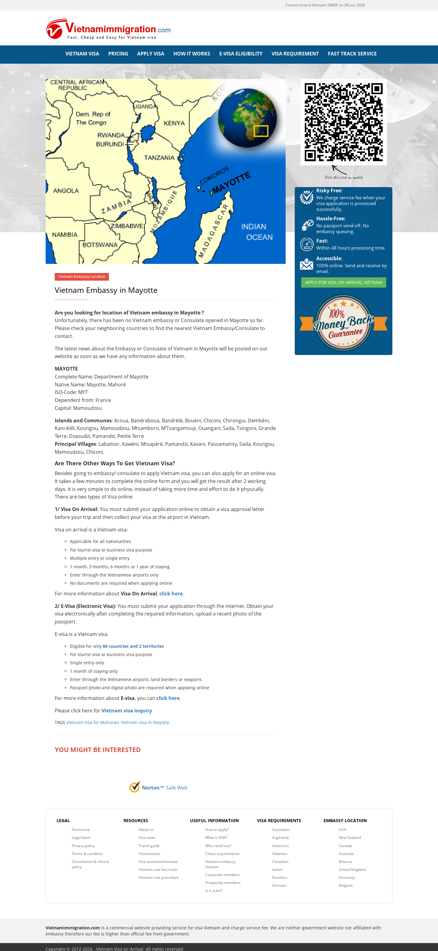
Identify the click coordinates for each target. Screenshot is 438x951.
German (279, 881)
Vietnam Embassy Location (82, 272)
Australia (346, 849)
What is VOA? (216, 833)
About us (146, 825)
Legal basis (81, 833)
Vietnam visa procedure (159, 873)
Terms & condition (87, 849)
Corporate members (222, 870)
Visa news (147, 833)
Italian (277, 865)
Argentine (280, 833)
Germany (347, 873)
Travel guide (149, 841)
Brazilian (279, 873)
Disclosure (81, 825)
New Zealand (350, 833)
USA (342, 825)
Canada (345, 841)
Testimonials (149, 849)
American (280, 841)
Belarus (345, 857)
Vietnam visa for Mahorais (93, 718)
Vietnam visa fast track (158, 865)
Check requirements (222, 849)
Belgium (346, 881)
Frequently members (223, 878)
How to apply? (217, 825)
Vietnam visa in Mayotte (145, 718)
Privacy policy (83, 841)
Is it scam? (214, 886)
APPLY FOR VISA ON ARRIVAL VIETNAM (343, 278)
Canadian (280, 857)
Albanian (279, 849)
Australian (281, 825)
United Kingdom (352, 865)
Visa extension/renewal (158, 857)
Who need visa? (218, 841)
